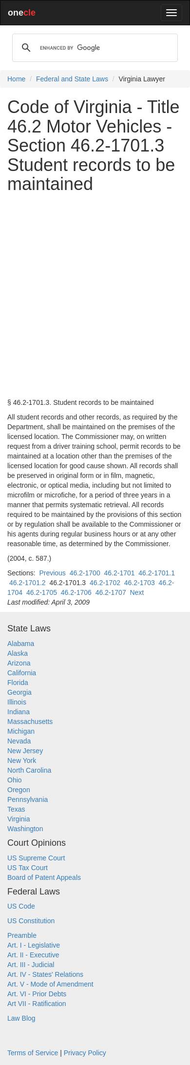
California (21, 673)
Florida (17, 682)
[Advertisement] (95, 296)
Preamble (22, 935)
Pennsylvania (27, 799)
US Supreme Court (36, 858)
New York (21, 760)
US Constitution (31, 921)
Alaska (17, 653)
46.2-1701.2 (27, 583)
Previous (52, 573)
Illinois (16, 702)
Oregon (18, 790)
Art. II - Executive (33, 955)
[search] (93, 48)
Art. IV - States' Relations (45, 974)
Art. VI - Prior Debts (36, 994)
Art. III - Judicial (30, 965)
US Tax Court (27, 868)
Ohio (14, 780)
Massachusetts (30, 721)
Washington (25, 829)
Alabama (20, 643)
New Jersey (25, 751)
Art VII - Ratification (36, 1004)
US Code (21, 906)
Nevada (19, 741)
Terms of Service (32, 1053)
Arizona (18, 663)
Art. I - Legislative (33, 945)
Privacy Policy (85, 1053)
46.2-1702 (105, 583)
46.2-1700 (85, 573)
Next (137, 592)
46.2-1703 (139, 583)
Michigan (21, 731)
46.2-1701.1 (156, 573)
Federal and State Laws (72, 79)
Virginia (18, 819)
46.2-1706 (76, 592)
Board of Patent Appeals (44, 877)
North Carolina (29, 770)
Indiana (18, 712)
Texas (16, 809)
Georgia (19, 692)
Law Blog (21, 1018)
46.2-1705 (41, 592)
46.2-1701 (119, 573)
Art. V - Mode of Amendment (50, 984)
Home (16, 79)
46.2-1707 (110, 592)
